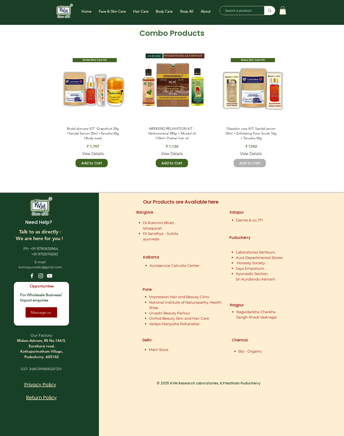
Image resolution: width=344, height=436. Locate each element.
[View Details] (93, 153)
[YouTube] (49, 276)
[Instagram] (41, 276)
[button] (282, 10)
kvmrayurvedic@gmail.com (40, 267)
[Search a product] (239, 10)
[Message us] (41, 312)
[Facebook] (32, 276)
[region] (94, 83)
